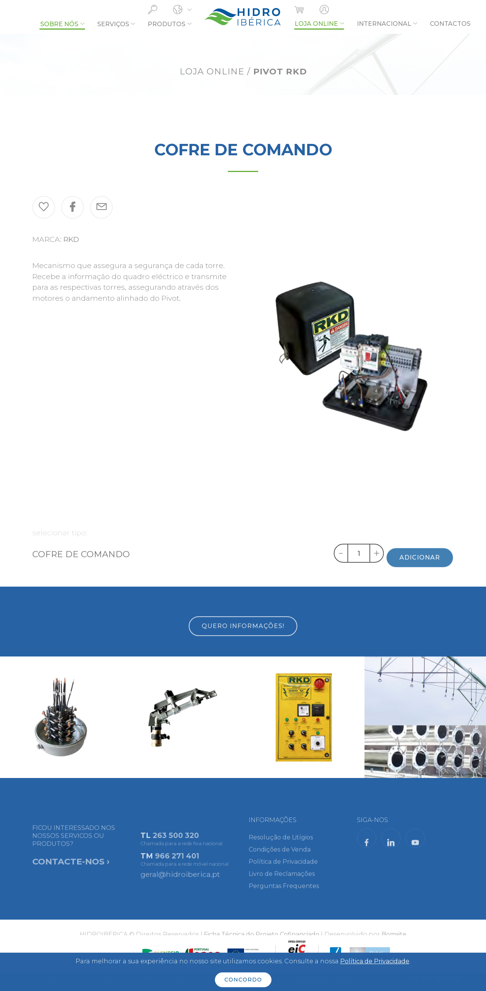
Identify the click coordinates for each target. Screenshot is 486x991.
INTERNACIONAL (384, 23)
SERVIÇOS (113, 24)
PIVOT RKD (280, 71)
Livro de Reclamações (282, 879)
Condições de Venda (280, 855)
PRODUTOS (166, 24)
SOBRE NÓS (59, 24)
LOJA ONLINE (316, 23)
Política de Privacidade (283, 867)
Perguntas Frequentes (284, 891)
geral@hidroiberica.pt (180, 877)
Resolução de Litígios (281, 843)
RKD (71, 239)
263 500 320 (176, 842)
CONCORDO (243, 979)
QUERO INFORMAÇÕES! (243, 635)
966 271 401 (177, 862)
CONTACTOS (450, 23)
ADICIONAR (419, 566)
